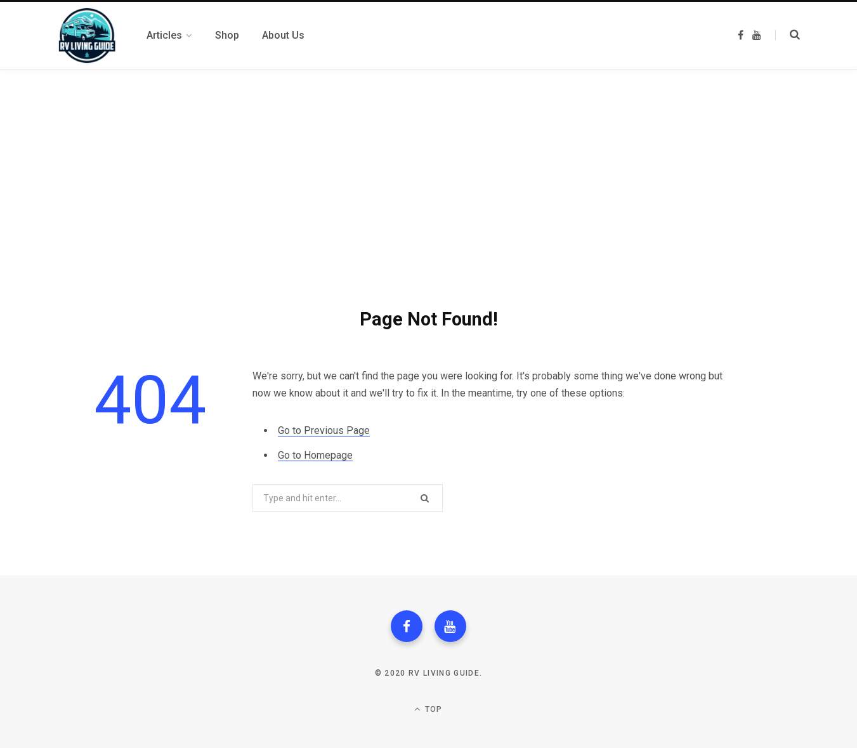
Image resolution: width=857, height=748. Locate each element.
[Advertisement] (428, 165)
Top (428, 709)
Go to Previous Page (324, 430)
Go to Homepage (315, 455)
